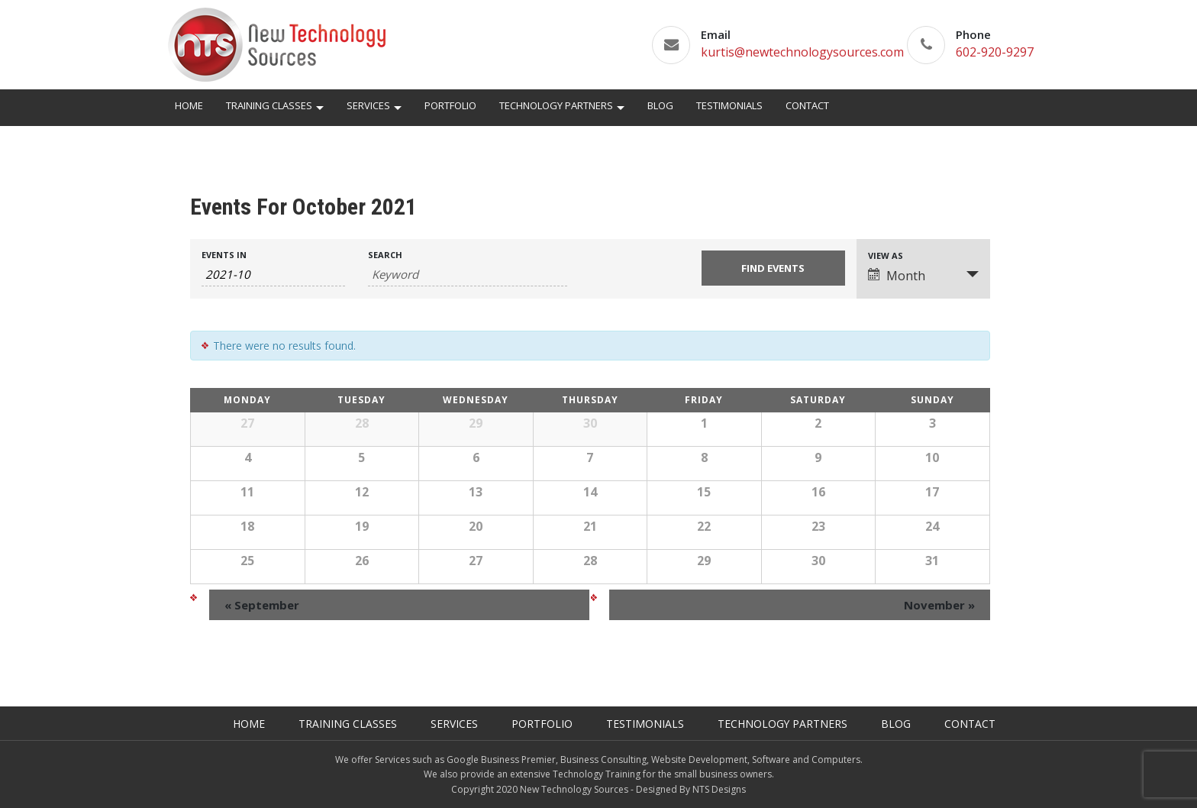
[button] (320, 110)
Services (368, 105)
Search (385, 254)
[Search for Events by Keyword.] (467, 274)
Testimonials (729, 105)
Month (896, 275)
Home (189, 105)
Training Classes (269, 105)
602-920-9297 (995, 52)
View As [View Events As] (885, 255)
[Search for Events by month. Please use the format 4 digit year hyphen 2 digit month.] (273, 274)
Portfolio (450, 105)
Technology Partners (556, 105)
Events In (224, 254)
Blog (660, 105)
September (261, 604)
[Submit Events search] (773, 268)
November (939, 604)
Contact (807, 105)
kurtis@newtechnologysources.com (802, 52)
